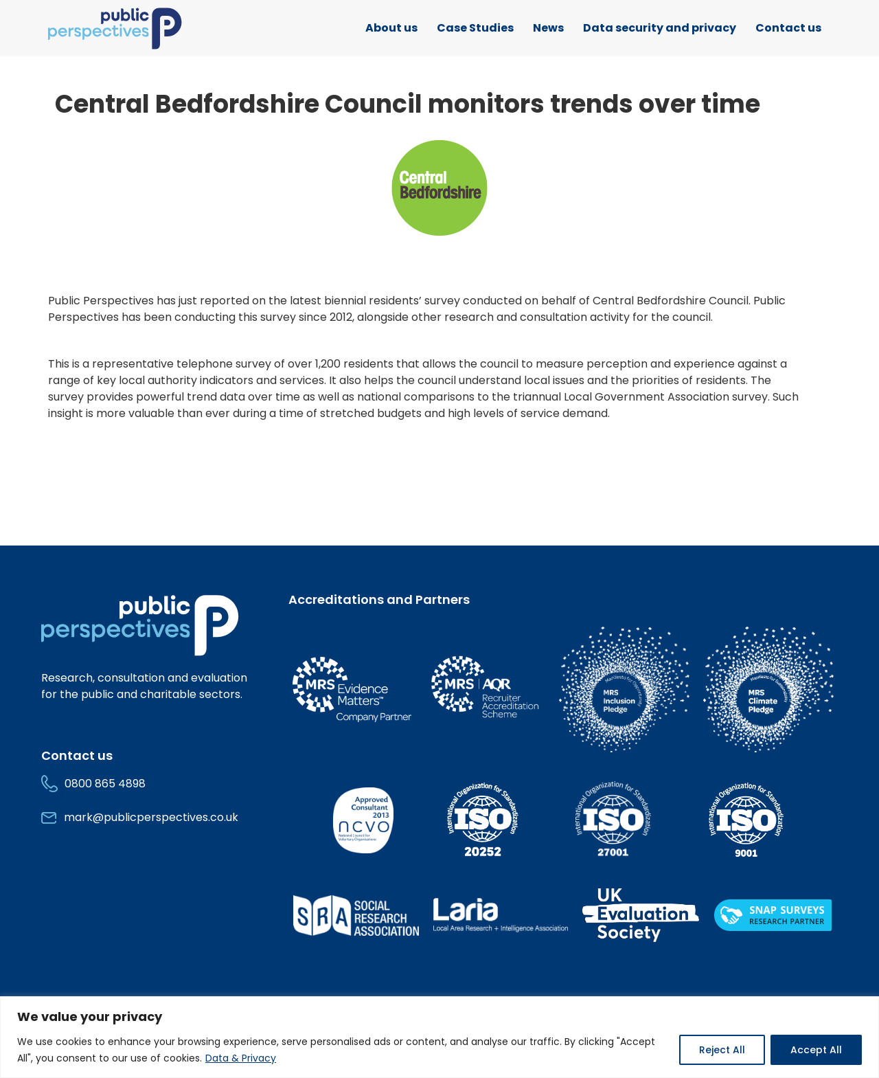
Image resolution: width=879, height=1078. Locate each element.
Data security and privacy (659, 28)
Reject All (722, 1050)
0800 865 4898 (105, 783)
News (548, 28)
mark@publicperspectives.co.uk (151, 817)
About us (391, 28)
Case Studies (475, 28)
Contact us (788, 28)
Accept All (816, 1050)
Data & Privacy (240, 1058)
